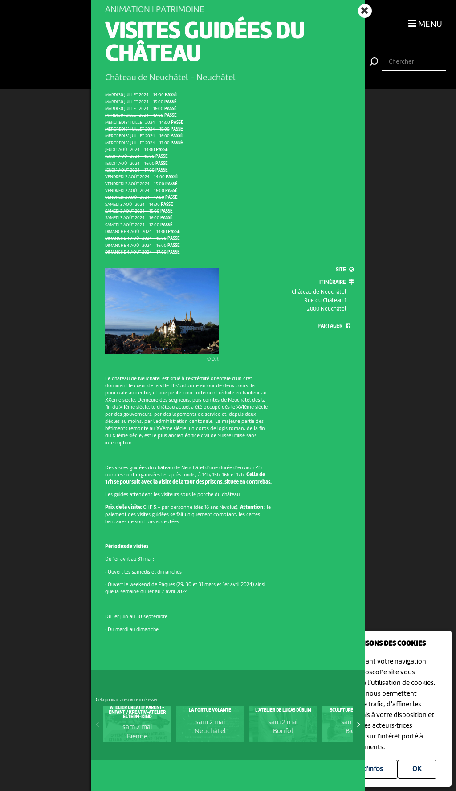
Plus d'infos (366, 769)
